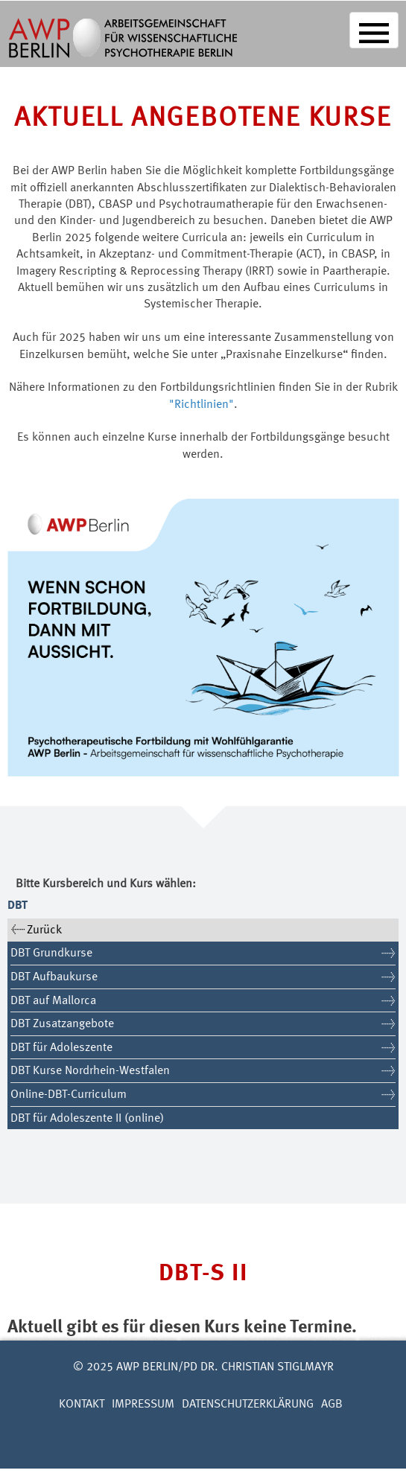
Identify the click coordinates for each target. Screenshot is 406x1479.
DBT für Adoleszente (61, 1048)
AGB (332, 1405)
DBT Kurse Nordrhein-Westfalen (90, 1071)
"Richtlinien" (201, 405)
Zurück (44, 930)
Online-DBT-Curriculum (68, 1095)
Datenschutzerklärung (248, 1405)
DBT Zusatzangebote (62, 1024)
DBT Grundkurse (51, 953)
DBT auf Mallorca (53, 1001)
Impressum (143, 1405)
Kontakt (81, 1405)
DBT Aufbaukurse (54, 977)
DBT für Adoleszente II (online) (87, 1119)
